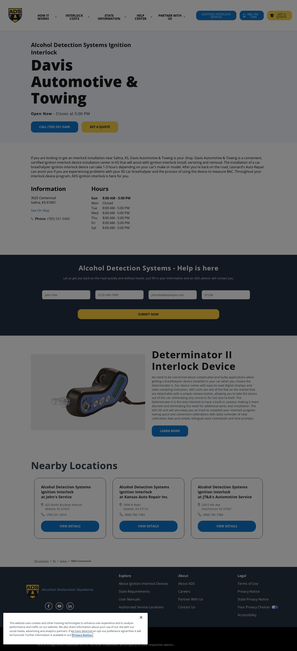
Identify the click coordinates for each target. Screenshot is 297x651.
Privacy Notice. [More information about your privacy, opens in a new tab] (82, 635)
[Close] (141, 617)
